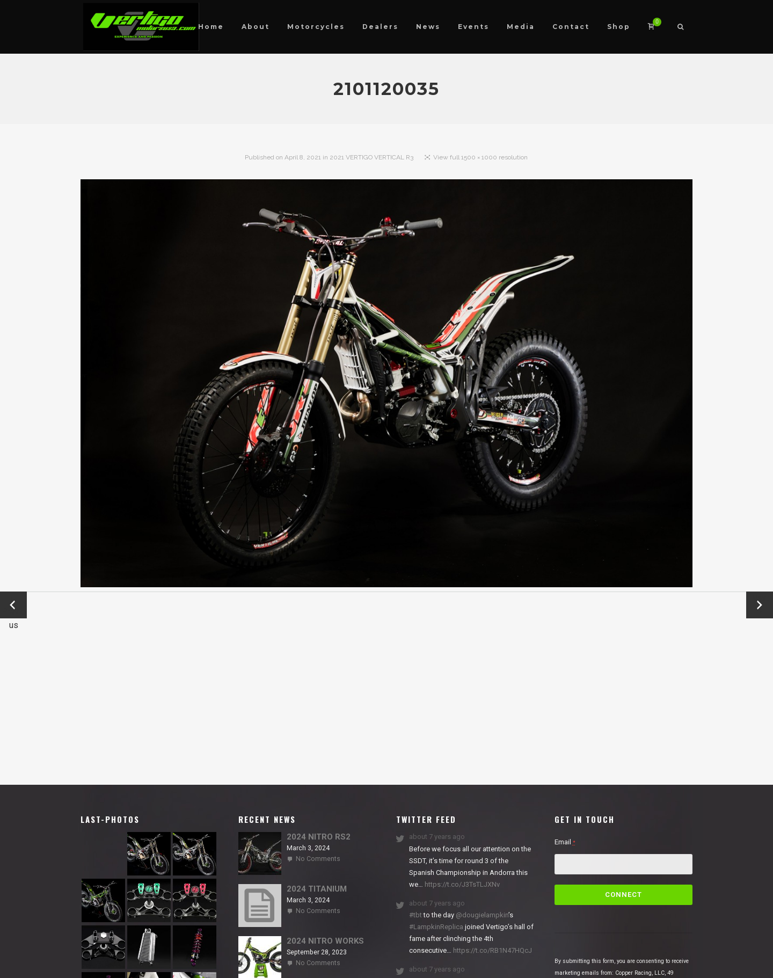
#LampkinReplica (436, 927)
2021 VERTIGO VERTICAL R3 (371, 157)
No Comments (318, 859)
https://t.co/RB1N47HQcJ (491, 950)
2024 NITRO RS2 (319, 837)
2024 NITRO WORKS (325, 941)
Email (565, 842)
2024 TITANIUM (317, 889)
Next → (760, 605)
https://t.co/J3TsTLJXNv (461, 884)
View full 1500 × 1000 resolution (480, 157)
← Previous (13, 605)
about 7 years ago (437, 837)
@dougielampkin (482, 915)
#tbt (415, 915)
